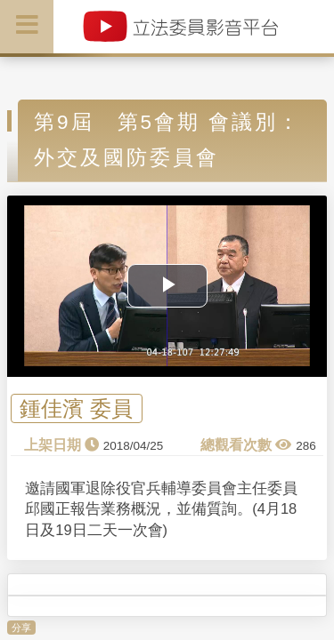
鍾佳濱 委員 (76, 408)
